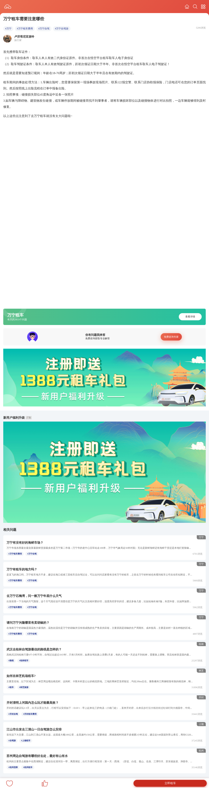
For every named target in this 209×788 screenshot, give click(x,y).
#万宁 (8, 28)
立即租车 (170, 783)
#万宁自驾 (43, 28)
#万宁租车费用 (25, 28)
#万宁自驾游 (61, 28)
